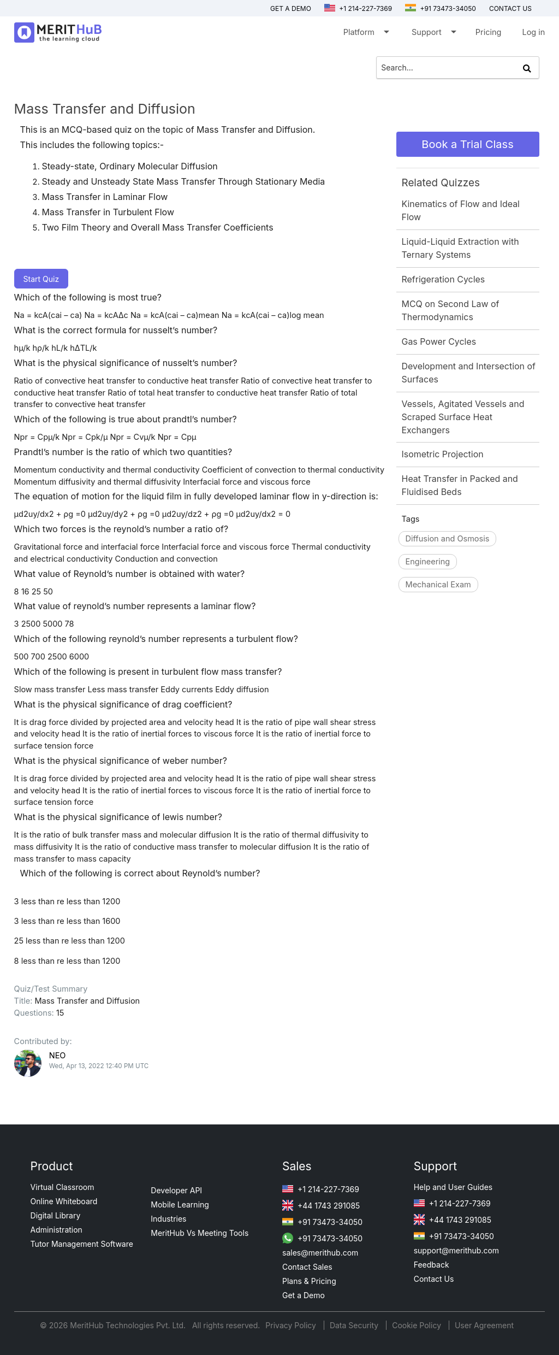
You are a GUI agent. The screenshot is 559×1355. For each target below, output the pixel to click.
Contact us (510, 8)
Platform (365, 34)
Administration (56, 1229)
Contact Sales (307, 1266)
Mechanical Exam (438, 584)
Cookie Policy (416, 1325)
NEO (57, 1055)
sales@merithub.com (320, 1252)
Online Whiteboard (64, 1201)
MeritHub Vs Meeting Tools (199, 1233)
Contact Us (434, 1278)
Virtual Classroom (62, 1187)
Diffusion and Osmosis (448, 538)
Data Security (355, 1325)
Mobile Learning (180, 1204)
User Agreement (484, 1325)
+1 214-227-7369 (358, 8)
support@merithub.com (456, 1250)
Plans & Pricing (309, 1281)
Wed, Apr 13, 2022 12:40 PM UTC (99, 1066)
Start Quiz (41, 279)
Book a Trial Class (467, 144)
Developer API (176, 1190)
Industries (168, 1218)
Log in (533, 32)
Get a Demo (290, 8)
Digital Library (56, 1215)
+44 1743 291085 (321, 1205)
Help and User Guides (453, 1187)
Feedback (431, 1264)
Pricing (488, 32)
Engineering (428, 561)
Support (433, 34)
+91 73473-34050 (440, 8)
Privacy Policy (291, 1325)
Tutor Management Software (82, 1243)
